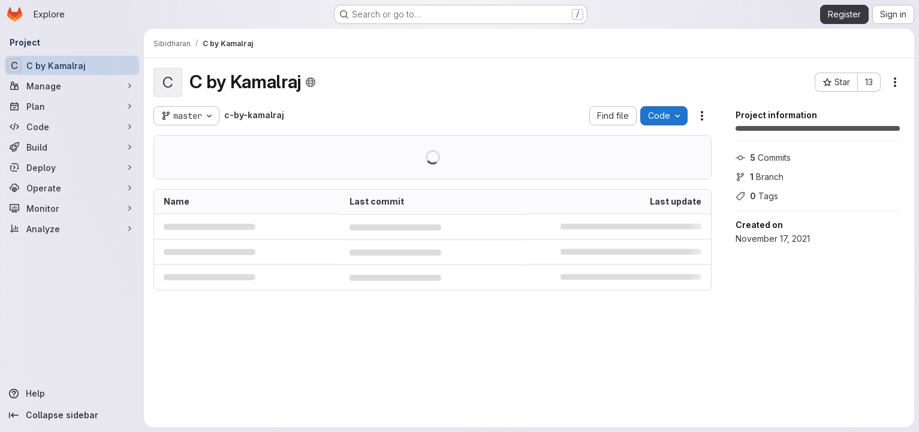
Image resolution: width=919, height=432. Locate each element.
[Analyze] (72, 228)
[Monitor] (72, 208)
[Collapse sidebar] (72, 415)
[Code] (72, 126)
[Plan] (72, 106)
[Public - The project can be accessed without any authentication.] (310, 82)
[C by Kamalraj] (72, 65)
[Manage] (72, 85)
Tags (757, 196)
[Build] (72, 147)
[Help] (72, 393)
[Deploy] (72, 167)
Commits (763, 157)
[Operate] (72, 187)
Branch (760, 177)
